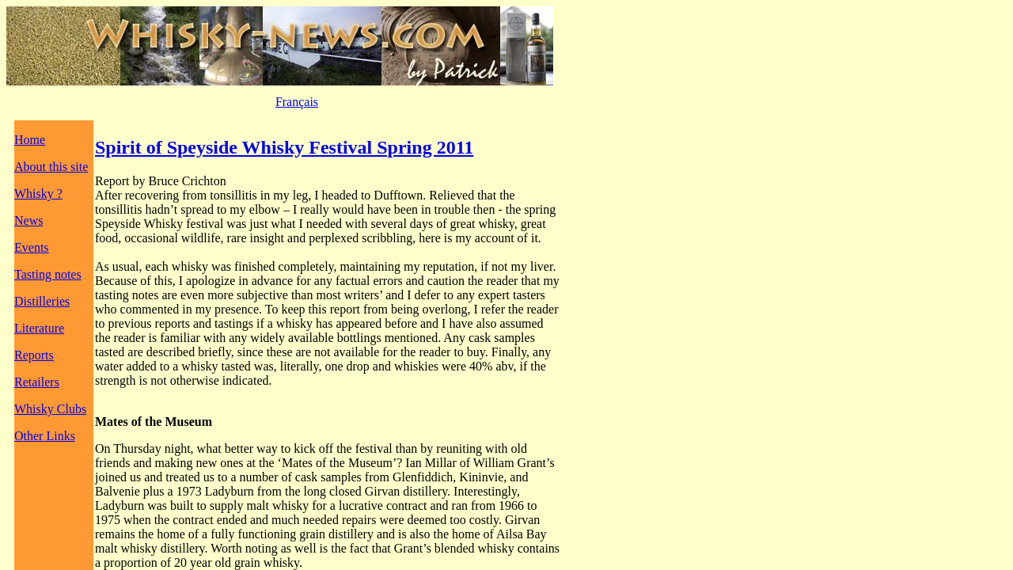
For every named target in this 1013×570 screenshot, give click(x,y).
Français (296, 101)
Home (29, 139)
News (28, 220)
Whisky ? (38, 193)
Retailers (36, 382)
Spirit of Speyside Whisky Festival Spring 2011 (284, 147)
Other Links (44, 436)
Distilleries (42, 301)
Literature (39, 328)
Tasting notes (48, 274)
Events (31, 247)
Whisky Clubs (50, 409)
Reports (34, 355)
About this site (51, 166)
